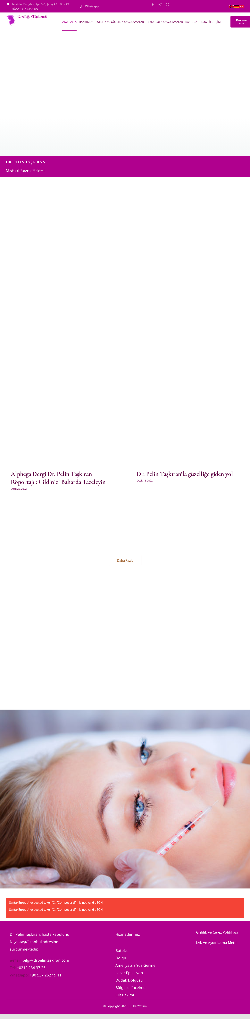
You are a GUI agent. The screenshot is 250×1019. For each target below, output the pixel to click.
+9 (32, 977)
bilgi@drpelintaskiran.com (46, 962)
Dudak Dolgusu (129, 982)
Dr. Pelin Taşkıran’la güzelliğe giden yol (185, 474)
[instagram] (160, 4)
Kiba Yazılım (139, 1008)
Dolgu (120, 960)
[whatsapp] (167, 4)
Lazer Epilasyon (129, 975)
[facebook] (153, 4)
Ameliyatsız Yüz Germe (135, 967)
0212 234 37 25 (32, 970)
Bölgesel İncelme (130, 989)
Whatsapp (92, 6)
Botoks (121, 952)
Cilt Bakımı (124, 997)
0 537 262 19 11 (48, 977)
